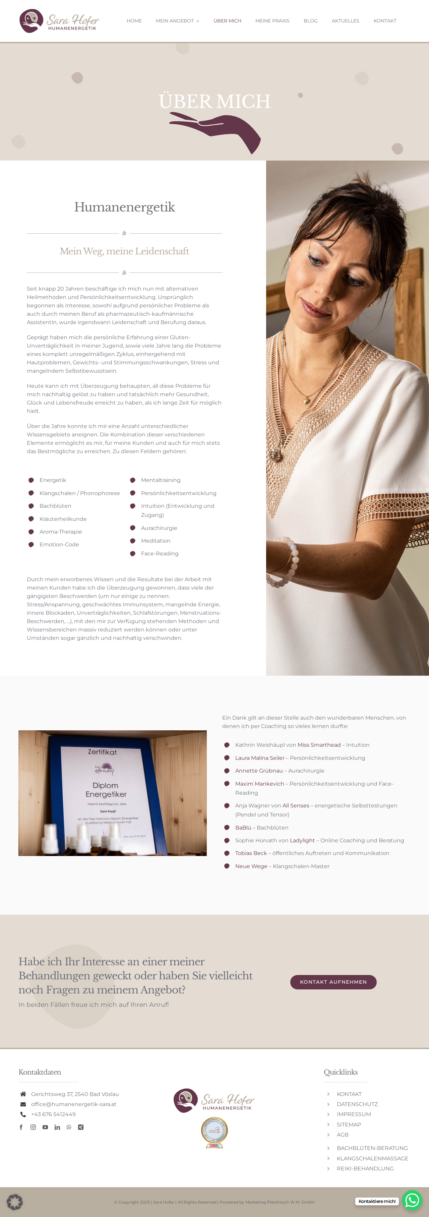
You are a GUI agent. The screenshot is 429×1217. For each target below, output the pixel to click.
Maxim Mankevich (259, 784)
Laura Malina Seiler (260, 758)
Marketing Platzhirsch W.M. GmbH (280, 1202)
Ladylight (302, 840)
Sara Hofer (163, 1202)
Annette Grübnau (259, 771)
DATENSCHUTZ (357, 1104)
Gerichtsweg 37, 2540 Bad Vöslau (75, 1094)
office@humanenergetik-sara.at (74, 1104)
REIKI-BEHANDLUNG (365, 1168)
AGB (343, 1135)
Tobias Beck (251, 853)
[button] (14, 1202)
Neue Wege (251, 866)
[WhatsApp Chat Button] (412, 1200)
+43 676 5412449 (53, 1114)
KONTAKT (349, 1094)
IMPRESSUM (354, 1114)
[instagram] (33, 1127)
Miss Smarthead (319, 745)
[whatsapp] (69, 1127)
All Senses (296, 805)
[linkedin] (57, 1127)
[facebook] (21, 1127)
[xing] (80, 1127)
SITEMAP (349, 1124)
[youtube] (45, 1127)
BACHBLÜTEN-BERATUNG (372, 1148)
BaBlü (243, 828)
